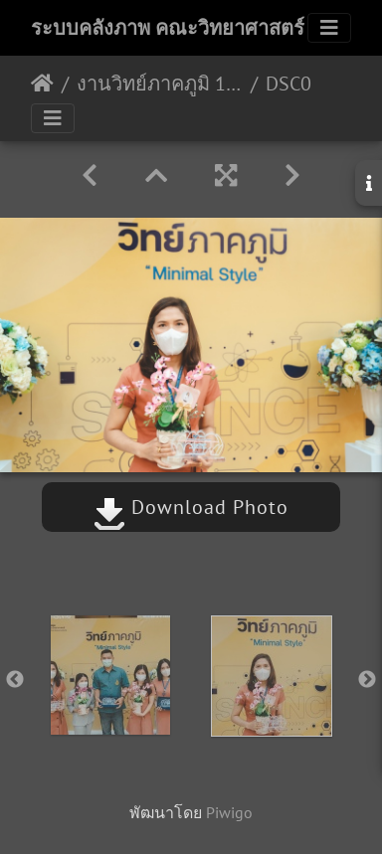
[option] (110, 675)
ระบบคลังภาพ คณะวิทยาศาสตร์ (167, 28)
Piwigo (229, 812)
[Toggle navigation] (329, 28)
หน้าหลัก (42, 83)
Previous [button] (15, 680)
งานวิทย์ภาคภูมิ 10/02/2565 (160, 83)
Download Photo (191, 507)
